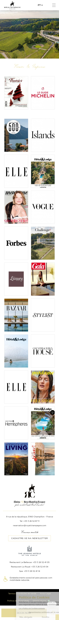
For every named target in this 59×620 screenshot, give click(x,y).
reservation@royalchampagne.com (29, 526)
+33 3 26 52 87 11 (47, 5)
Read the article (16, 92)
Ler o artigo (16, 262)
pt (39, 5)
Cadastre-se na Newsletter (29, 538)
